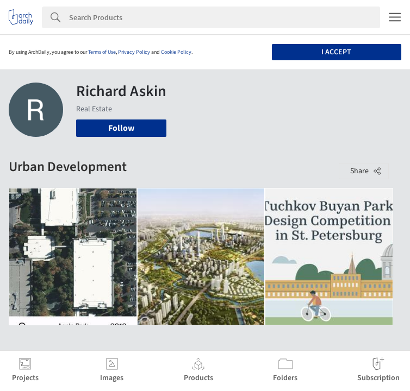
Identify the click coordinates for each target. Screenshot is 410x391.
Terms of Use (102, 52)
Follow (121, 128)
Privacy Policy (134, 52)
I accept (336, 52)
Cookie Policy (176, 52)
